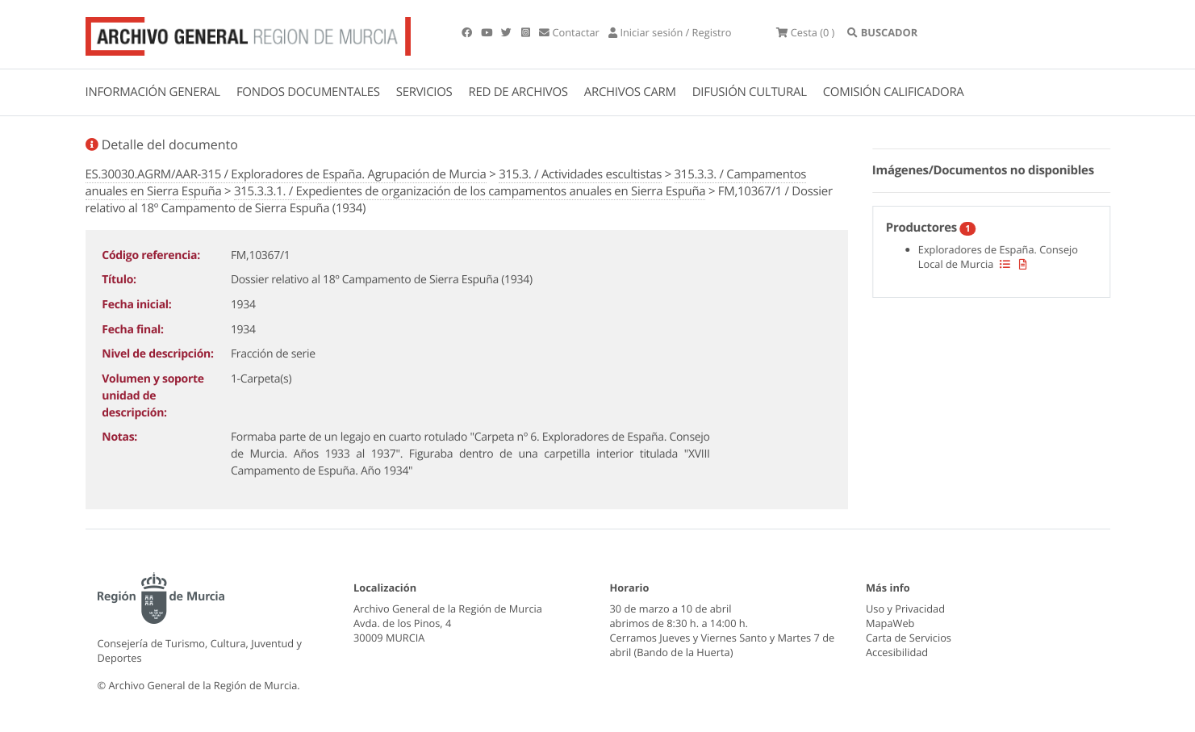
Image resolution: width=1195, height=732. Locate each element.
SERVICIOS (424, 92)
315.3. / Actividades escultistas (580, 174)
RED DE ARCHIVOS (518, 92)
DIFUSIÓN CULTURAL (749, 92)
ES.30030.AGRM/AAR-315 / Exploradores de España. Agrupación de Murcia (286, 174)
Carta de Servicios (908, 637)
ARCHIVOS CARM (630, 92)
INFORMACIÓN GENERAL (153, 92)
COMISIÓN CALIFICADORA (893, 92)
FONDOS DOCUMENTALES (308, 92)
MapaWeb (890, 623)
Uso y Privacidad (905, 608)
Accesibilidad (897, 652)
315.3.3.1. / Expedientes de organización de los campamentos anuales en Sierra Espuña (469, 191)
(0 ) (805, 32)
